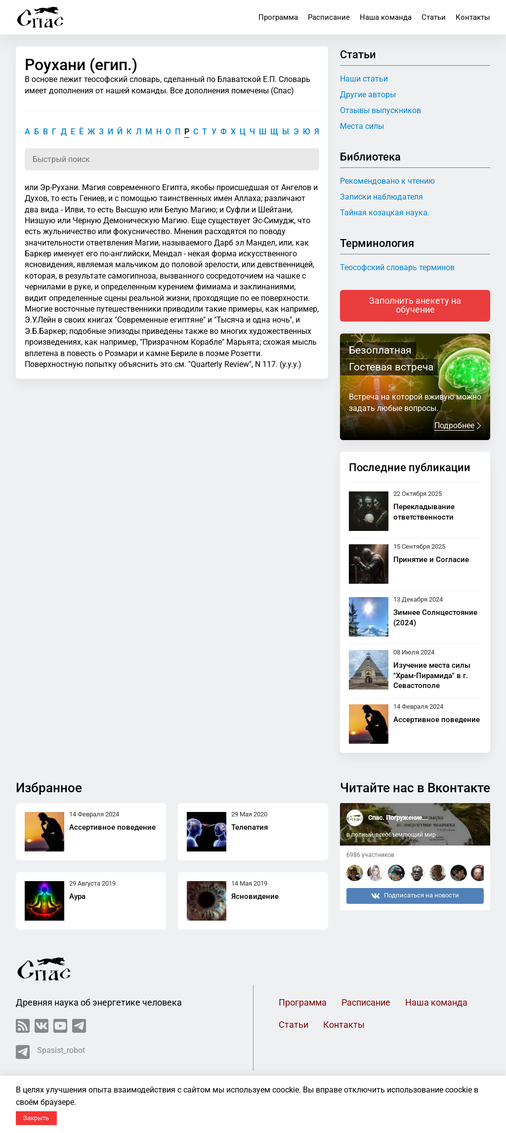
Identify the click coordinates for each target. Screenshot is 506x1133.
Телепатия (249, 827)
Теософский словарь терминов (397, 267)
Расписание (329, 17)
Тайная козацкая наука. (384, 212)
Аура (77, 896)
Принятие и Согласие (431, 559)
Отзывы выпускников (380, 110)
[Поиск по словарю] (172, 159)
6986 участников (370, 854)
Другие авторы (368, 94)
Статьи (434, 17)
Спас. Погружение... (398, 817)
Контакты (473, 17)
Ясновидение (255, 896)
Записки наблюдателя (381, 197)
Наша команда (386, 17)
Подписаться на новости (415, 895)
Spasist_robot (50, 1052)
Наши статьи (364, 78)
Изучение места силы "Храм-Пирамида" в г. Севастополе (431, 675)
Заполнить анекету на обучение (415, 305)
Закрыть (36, 1118)
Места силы (362, 126)
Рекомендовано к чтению (387, 181)
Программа (278, 17)
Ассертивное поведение (436, 719)
